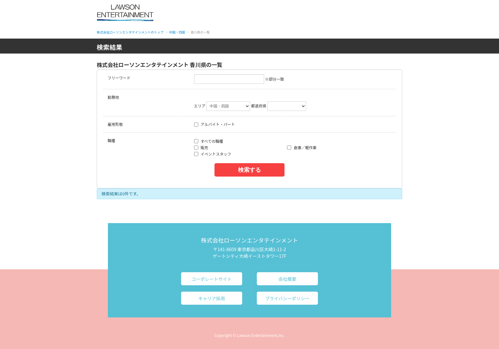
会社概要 (287, 279)
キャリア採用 (211, 298)
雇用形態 (115, 124)
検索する (249, 170)
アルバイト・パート (214, 124)
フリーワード (119, 77)
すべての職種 (208, 141)
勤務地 (113, 97)
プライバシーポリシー (287, 298)
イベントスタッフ (212, 154)
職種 (111, 140)
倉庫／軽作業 (302, 147)
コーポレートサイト (212, 279)
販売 (201, 147)
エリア (200, 105)
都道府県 (258, 105)
